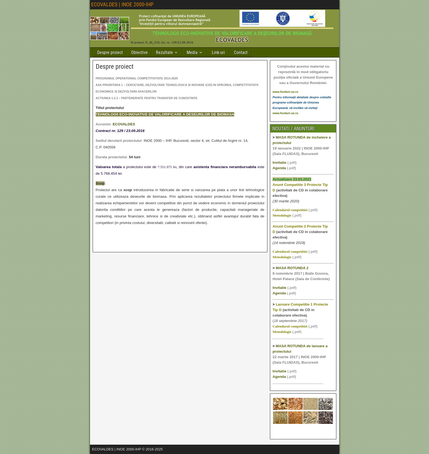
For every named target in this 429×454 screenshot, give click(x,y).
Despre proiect (110, 52)
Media (192, 52)
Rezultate (164, 52)
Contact (241, 52)
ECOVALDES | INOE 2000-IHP (122, 4)
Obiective (139, 52)
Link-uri (218, 52)
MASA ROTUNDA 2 (292, 268)
